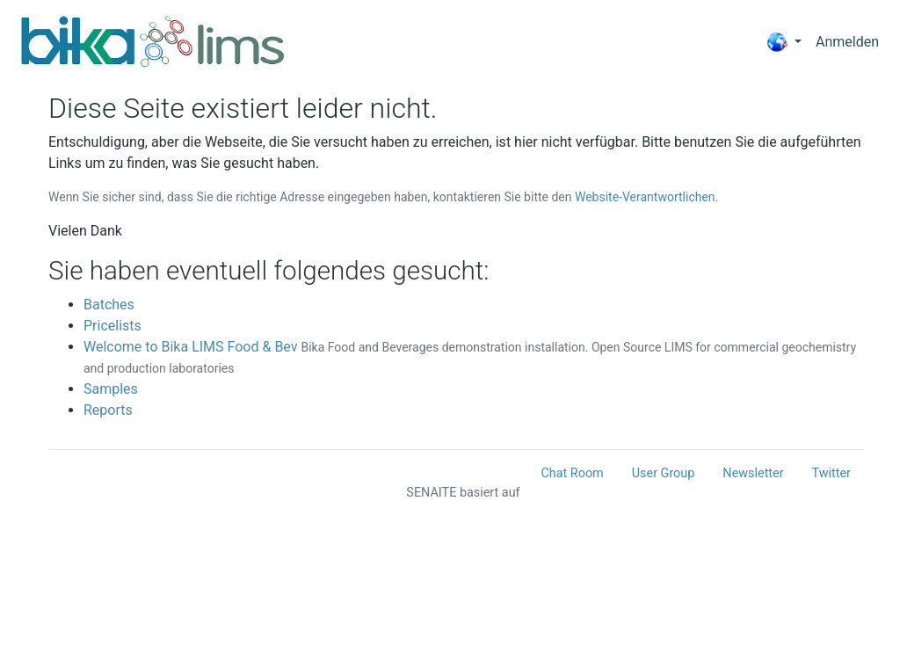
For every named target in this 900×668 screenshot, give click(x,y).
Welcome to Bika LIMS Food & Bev (190, 346)
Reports (108, 410)
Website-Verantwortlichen (645, 197)
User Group (663, 473)
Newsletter (752, 473)
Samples (110, 389)
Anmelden (847, 41)
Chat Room (572, 473)
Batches (108, 304)
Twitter (831, 473)
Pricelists (112, 325)
